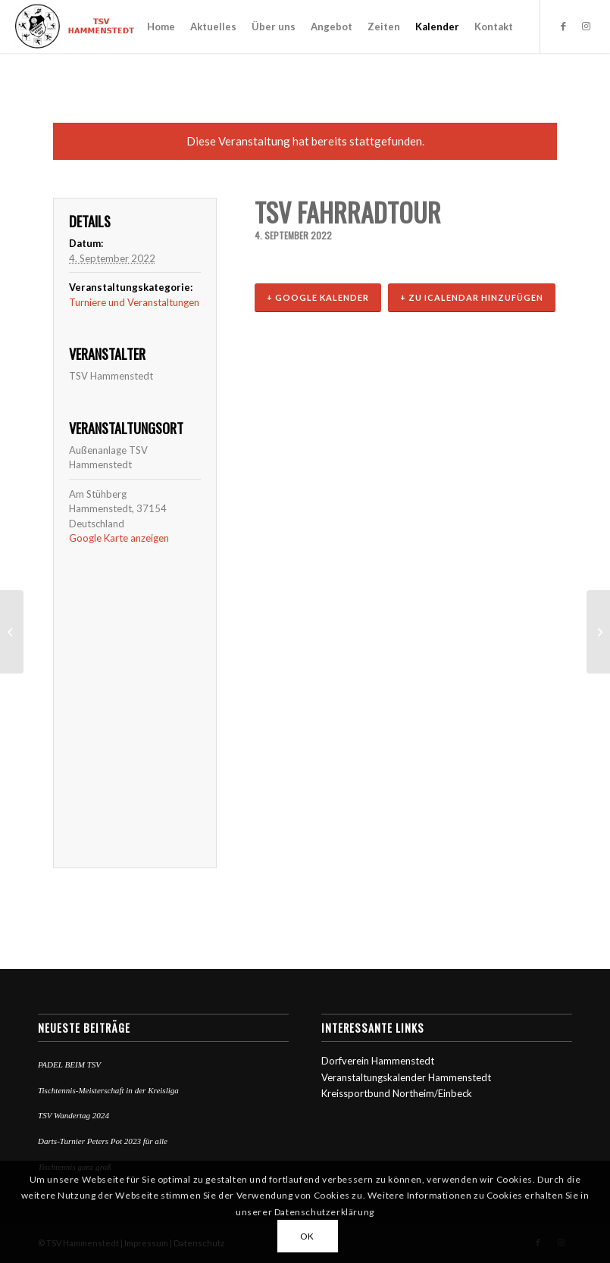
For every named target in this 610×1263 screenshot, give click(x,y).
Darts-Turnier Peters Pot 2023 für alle (102, 1141)
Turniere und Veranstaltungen (134, 302)
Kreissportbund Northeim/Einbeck (396, 1093)
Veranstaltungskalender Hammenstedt (406, 1077)
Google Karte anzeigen (119, 538)
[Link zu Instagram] (586, 25)
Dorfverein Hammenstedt (377, 1061)
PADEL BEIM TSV (69, 1064)
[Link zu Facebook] (563, 25)
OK (307, 1236)
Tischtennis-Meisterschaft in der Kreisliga (108, 1090)
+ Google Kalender (318, 297)
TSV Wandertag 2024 (73, 1115)
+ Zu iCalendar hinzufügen (471, 297)
